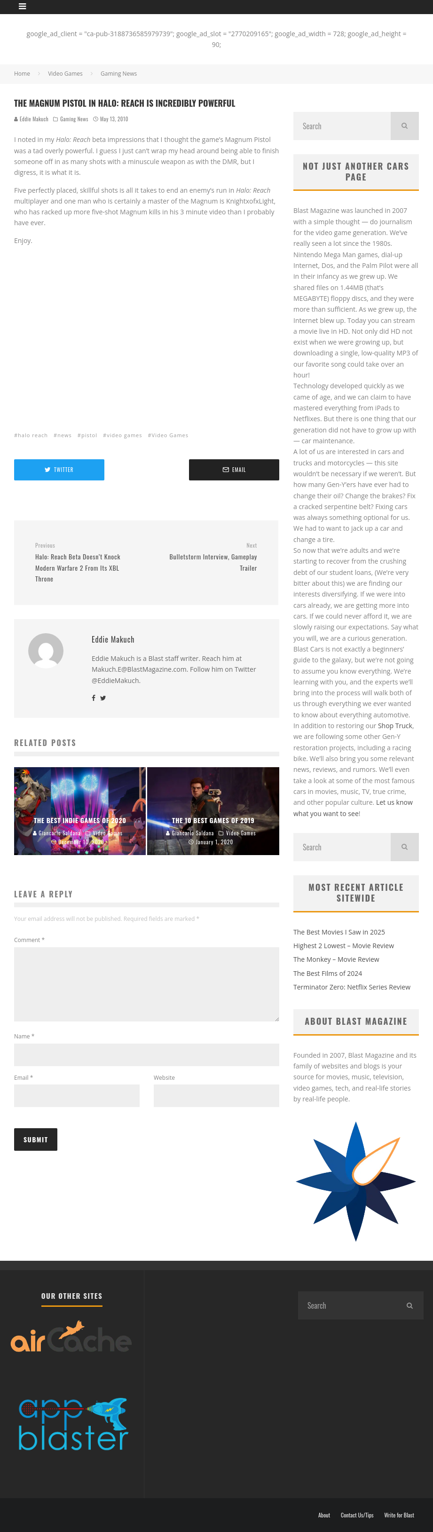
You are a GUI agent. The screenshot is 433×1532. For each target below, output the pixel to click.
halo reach (33, 435)
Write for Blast (399, 1515)
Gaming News (74, 119)
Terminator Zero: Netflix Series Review (351, 986)
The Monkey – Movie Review (336, 959)
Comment (29, 940)
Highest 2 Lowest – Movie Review (343, 945)
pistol (89, 435)
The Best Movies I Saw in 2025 (339, 931)
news (64, 435)
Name (24, 1048)
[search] (405, 126)
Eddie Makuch (31, 119)
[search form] (342, 126)
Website (164, 1089)
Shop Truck (395, 725)
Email (23, 1089)
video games (124, 435)
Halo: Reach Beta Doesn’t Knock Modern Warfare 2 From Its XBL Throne (87, 562)
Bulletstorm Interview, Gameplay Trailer (205, 557)
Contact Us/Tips (357, 1515)
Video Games (170, 435)
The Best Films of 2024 (327, 973)
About (324, 1515)
